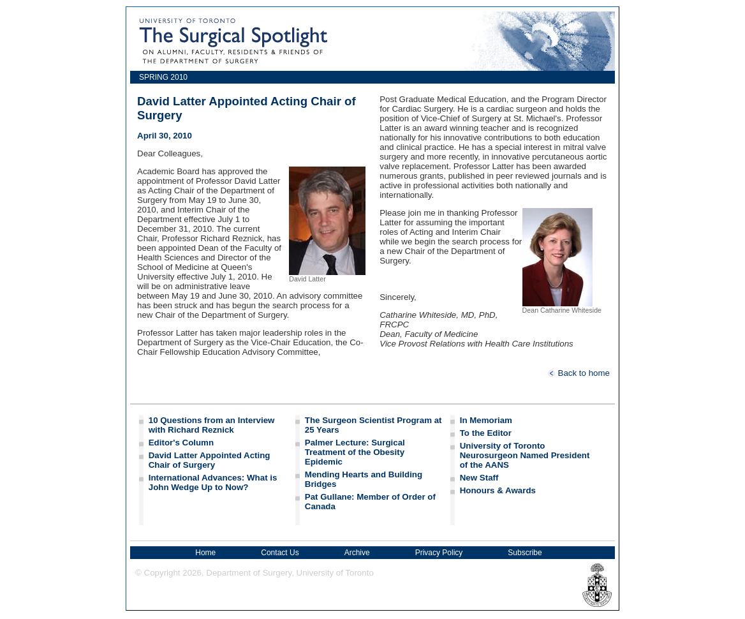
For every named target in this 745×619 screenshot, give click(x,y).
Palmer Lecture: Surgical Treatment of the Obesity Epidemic (355, 452)
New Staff (479, 477)
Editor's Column (181, 442)
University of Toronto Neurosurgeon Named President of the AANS (525, 455)
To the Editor (486, 433)
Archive (357, 552)
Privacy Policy (439, 552)
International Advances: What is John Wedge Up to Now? (213, 482)
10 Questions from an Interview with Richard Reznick (212, 425)
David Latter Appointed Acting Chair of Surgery (209, 460)
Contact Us (280, 552)
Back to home (578, 373)
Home (205, 552)
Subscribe (525, 552)
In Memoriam (486, 420)
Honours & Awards (498, 490)
